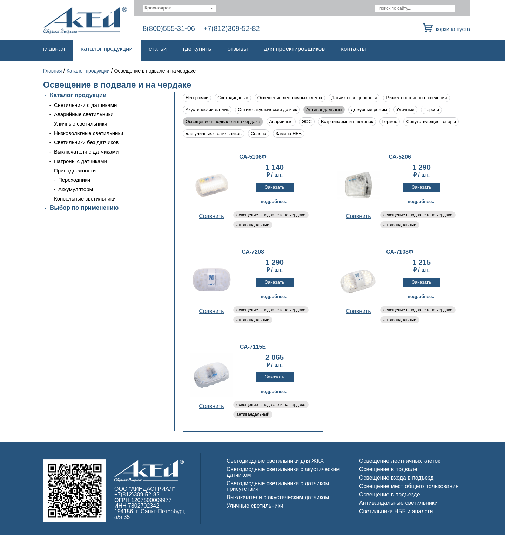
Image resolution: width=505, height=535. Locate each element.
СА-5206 (400, 157)
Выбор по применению (84, 207)
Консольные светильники (85, 199)
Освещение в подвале (388, 469)
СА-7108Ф (399, 252)
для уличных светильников (214, 133)
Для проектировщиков (294, 49)
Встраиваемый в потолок (347, 121)
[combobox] (179, 8)
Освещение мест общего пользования (409, 486)
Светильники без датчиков (86, 142)
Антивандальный (324, 109)
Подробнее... (275, 201)
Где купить (197, 49)
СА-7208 (253, 252)
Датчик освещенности (354, 97)
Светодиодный (232, 97)
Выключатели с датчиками (86, 152)
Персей (431, 109)
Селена (259, 133)
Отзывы (237, 49)
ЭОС (307, 121)
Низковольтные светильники (88, 133)
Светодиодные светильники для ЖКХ (275, 461)
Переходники (74, 180)
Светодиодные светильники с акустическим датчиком (283, 472)
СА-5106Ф (252, 157)
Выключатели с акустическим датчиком (278, 497)
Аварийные (281, 121)
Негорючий (197, 97)
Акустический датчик (207, 109)
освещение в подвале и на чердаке (270, 214)
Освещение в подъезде (389, 494)
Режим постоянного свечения (416, 97)
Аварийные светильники (83, 114)
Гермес (389, 121)
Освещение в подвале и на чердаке (223, 121)
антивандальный (252, 224)
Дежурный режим (369, 109)
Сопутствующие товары (431, 121)
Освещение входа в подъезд (396, 478)
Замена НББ (289, 133)
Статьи (158, 49)
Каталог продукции (107, 49)
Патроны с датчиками (80, 161)
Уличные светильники (80, 124)
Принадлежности (75, 171)
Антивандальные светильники (398, 503)
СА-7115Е (253, 347)
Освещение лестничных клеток (289, 97)
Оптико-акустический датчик (267, 109)
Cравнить (211, 216)
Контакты (353, 49)
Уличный (405, 109)
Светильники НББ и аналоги (396, 511)
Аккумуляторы (75, 189)
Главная (54, 49)
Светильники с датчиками (85, 105)
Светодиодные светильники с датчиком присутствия (278, 486)
